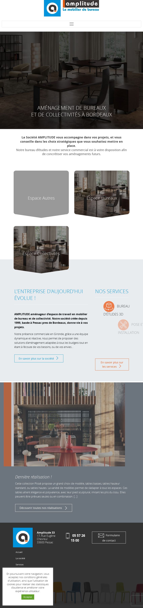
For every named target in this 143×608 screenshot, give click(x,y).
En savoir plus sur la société (39, 358)
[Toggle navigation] (71, 24)
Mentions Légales (24, 589)
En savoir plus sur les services (112, 364)
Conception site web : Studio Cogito (32, 595)
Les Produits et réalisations (28, 570)
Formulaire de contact (109, 537)
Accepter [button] (27, 596)
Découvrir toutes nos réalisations (44, 508)
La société (20, 558)
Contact (19, 583)
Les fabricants (22, 576)
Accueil (19, 552)
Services (20, 564)
